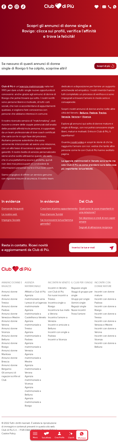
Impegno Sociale (11, 219)
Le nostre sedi (10, 214)
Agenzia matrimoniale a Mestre (33, 358)
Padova (93, 112)
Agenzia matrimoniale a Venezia (33, 347)
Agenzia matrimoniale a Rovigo (33, 402)
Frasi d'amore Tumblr (51, 214)
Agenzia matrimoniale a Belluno (33, 391)
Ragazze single (79, 288)
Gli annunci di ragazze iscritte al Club (11, 376)
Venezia (65, 116)
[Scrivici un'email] (104, 5)
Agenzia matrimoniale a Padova (33, 336)
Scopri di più (105, 66)
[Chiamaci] (109, 5)
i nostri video (77, 142)
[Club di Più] (59, 6)
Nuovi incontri (78, 310)
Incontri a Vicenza (57, 339)
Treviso (102, 112)
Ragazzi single (78, 306)
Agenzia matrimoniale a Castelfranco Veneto (35, 314)
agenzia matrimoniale (32, 86)
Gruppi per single (80, 299)
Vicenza (86, 116)
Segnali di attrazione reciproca (95, 227)
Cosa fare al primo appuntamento (59, 208)
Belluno (84, 112)
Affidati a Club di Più (35, 291)
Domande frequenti (13, 208)
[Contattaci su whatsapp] (114, 5)
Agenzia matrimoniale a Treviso (33, 325)
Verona (75, 116)
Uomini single (78, 302)
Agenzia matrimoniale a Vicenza (33, 380)
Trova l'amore (78, 313)
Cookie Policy (9, 433)
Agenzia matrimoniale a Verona (33, 369)
